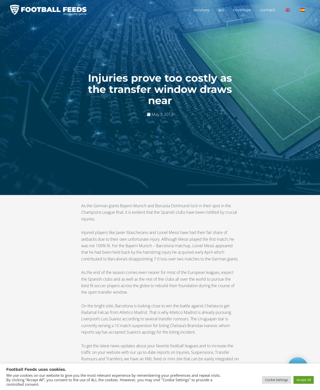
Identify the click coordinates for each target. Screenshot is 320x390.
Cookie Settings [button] (276, 380)
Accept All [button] (303, 380)
